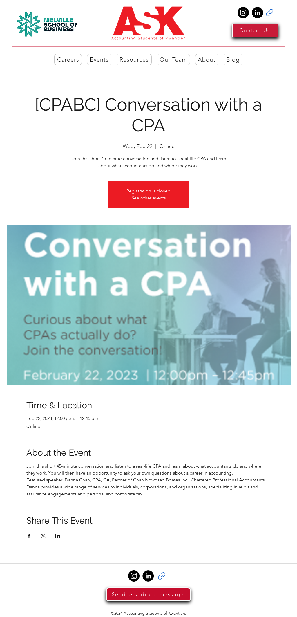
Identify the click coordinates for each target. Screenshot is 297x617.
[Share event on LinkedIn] (57, 536)
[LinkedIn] (257, 12)
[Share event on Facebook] (29, 536)
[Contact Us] (255, 30)
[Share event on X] (43, 536)
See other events (148, 198)
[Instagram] (243, 12)
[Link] (269, 12)
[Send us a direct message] (148, 594)
